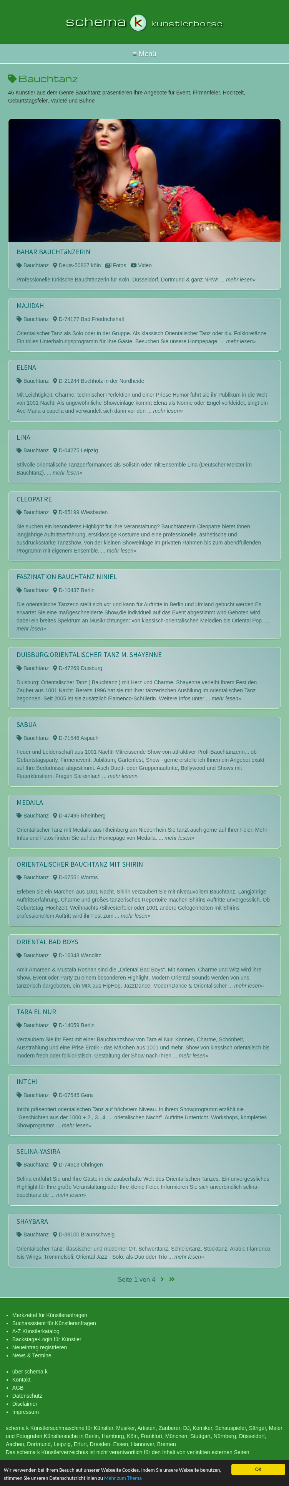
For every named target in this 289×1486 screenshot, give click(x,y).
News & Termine (31, 1355)
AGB (18, 1388)
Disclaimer (24, 1404)
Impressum (25, 1412)
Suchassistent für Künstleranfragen (54, 1323)
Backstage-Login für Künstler (46, 1339)
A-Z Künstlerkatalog (36, 1331)
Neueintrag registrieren (39, 1347)
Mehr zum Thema (123, 1478)
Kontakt (21, 1380)
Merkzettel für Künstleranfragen (49, 1315)
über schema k (30, 1372)
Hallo (144, 53)
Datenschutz (27, 1396)
